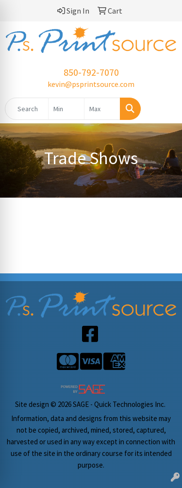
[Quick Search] (27, 109)
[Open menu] (162, 108)
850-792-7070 (91, 72)
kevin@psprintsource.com (91, 84)
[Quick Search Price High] (102, 109)
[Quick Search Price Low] (66, 109)
